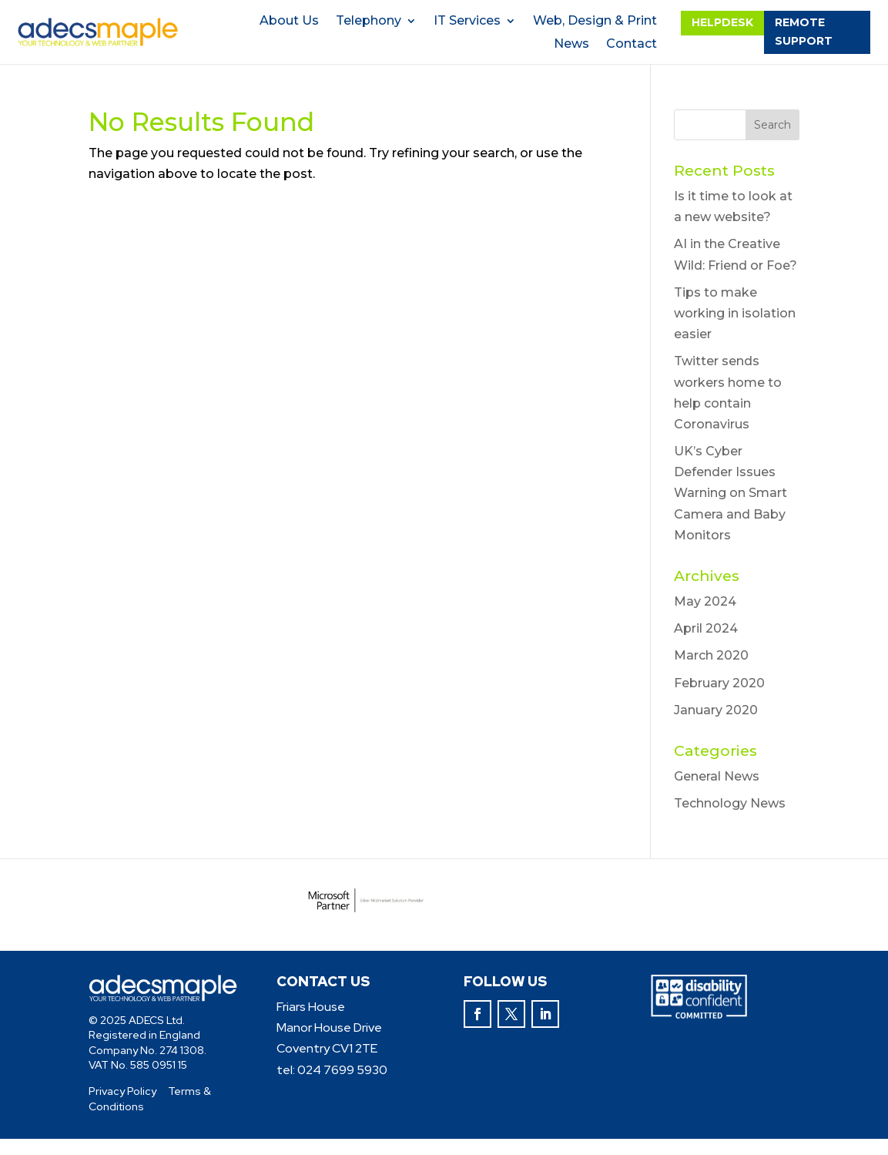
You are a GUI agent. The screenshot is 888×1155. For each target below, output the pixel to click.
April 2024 (706, 628)
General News (716, 776)
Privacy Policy (122, 1091)
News (571, 45)
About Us (289, 21)
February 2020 (719, 683)
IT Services (467, 21)
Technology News (730, 803)
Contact (631, 45)
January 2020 (716, 710)
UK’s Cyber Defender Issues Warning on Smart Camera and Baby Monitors (730, 493)
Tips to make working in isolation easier (735, 313)
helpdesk (722, 22)
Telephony (368, 21)
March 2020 (711, 655)
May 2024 (705, 601)
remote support (804, 31)
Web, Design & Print (595, 21)
